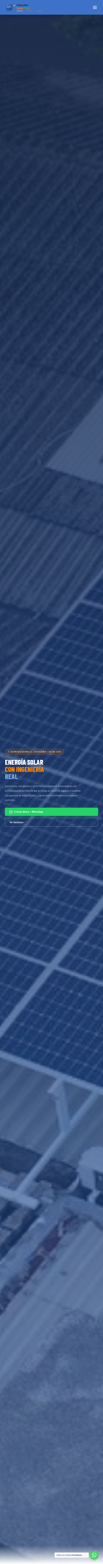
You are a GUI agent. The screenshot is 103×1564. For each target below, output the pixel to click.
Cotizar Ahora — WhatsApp (26, 811)
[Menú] (95, 7)
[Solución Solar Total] (25, 7)
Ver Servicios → (17, 822)
